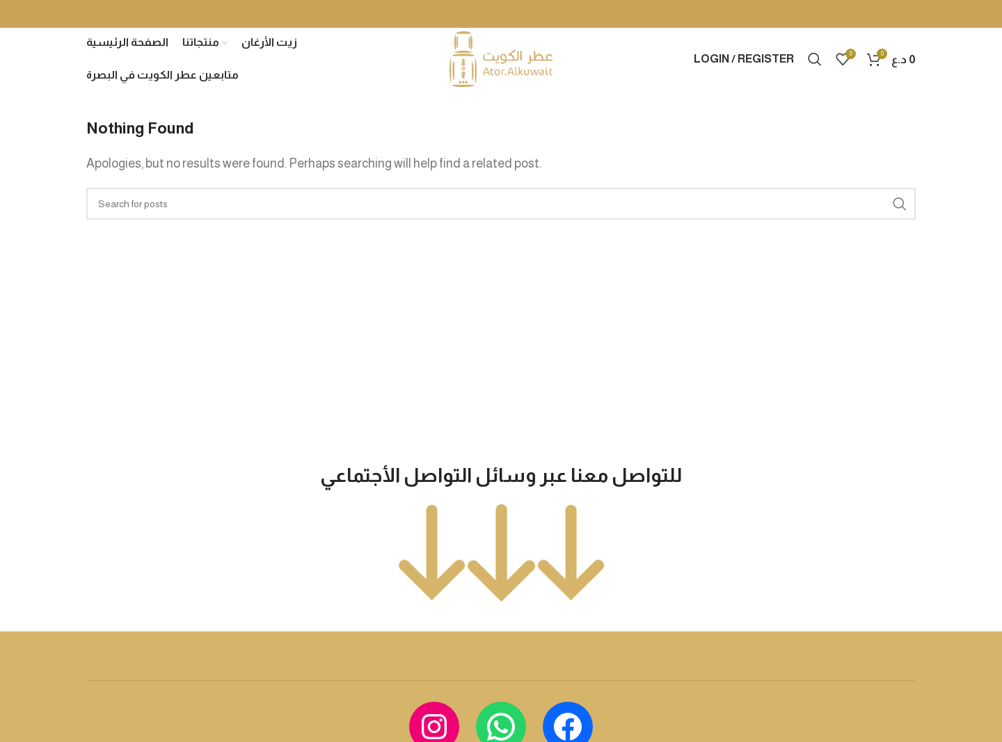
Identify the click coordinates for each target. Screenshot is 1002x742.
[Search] (815, 59)
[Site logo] (501, 58)
